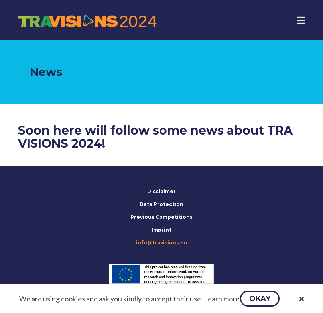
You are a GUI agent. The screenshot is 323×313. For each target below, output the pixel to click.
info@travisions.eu (161, 243)
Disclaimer (161, 191)
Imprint (161, 230)
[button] (260, 299)
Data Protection (161, 204)
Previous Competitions (161, 217)
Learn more (222, 298)
